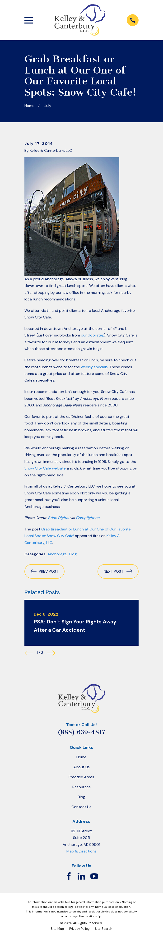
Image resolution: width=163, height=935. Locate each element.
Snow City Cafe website (45, 468)
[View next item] (51, 653)
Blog (73, 554)
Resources (81, 786)
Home (81, 757)
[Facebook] (69, 876)
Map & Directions (81, 851)
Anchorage (57, 554)
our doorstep (92, 335)
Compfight (85, 517)
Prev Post (44, 571)
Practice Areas (81, 776)
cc (97, 517)
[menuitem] (57, 929)
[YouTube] (94, 876)
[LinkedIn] (81, 876)
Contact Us (81, 806)
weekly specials (94, 366)
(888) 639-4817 (81, 732)
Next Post (118, 571)
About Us (81, 767)
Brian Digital (58, 517)
